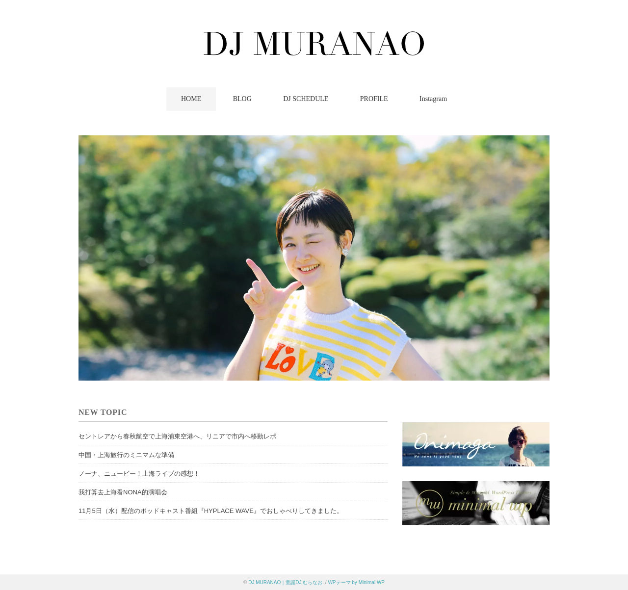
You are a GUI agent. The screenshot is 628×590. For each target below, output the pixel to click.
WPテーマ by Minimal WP (356, 582)
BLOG (242, 99)
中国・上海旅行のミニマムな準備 (126, 455)
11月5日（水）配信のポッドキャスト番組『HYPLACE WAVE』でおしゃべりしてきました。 (210, 510)
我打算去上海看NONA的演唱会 (122, 492)
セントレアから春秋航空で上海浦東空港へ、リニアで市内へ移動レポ (177, 436)
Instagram (433, 99)
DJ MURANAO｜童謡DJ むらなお (285, 582)
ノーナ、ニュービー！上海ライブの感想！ (139, 473)
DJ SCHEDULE (305, 99)
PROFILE (374, 99)
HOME (191, 99)
